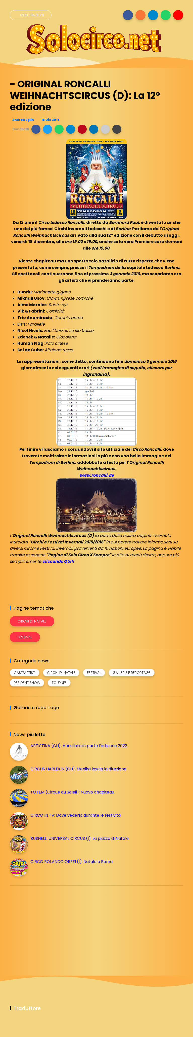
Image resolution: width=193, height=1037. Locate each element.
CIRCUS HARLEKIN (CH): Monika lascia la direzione (78, 769)
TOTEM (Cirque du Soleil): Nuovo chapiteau (72, 792)
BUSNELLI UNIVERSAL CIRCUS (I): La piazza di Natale (79, 838)
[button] (35, 129)
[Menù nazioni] (31, 15)
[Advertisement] (47, 924)
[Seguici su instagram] (140, 15)
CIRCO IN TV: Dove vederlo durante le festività (75, 815)
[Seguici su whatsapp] (166, 15)
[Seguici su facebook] (128, 15)
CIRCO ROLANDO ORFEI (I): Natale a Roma (71, 862)
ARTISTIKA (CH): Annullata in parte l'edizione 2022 (78, 746)
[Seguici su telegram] (153, 15)
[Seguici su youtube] (178, 15)
